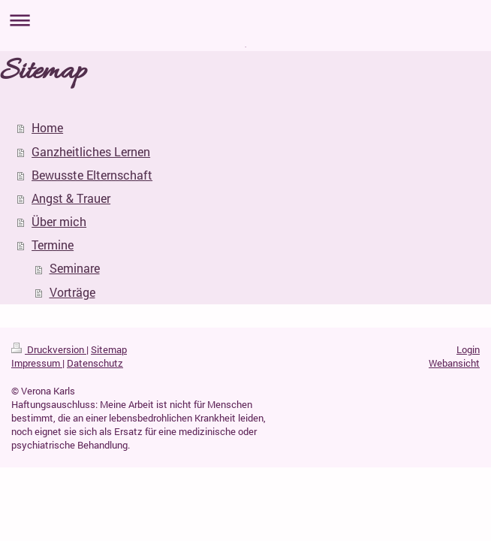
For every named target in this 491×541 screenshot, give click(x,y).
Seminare (75, 268)
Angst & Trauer (71, 198)
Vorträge (72, 292)
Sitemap (109, 349)
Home (47, 127)
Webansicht (454, 363)
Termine (53, 244)
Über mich (59, 221)
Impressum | (38, 363)
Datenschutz (95, 363)
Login (468, 349)
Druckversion (48, 349)
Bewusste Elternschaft (92, 175)
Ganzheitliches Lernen (91, 151)
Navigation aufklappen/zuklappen (245, 20)
